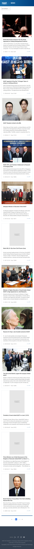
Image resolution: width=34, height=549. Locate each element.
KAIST (4, 3)
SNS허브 (11, 537)
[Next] (20, 519)
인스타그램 (21, 537)
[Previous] (14, 519)
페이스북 (18, 537)
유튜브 (24, 537)
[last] (22, 519)
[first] (12, 519)
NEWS (13, 3)
